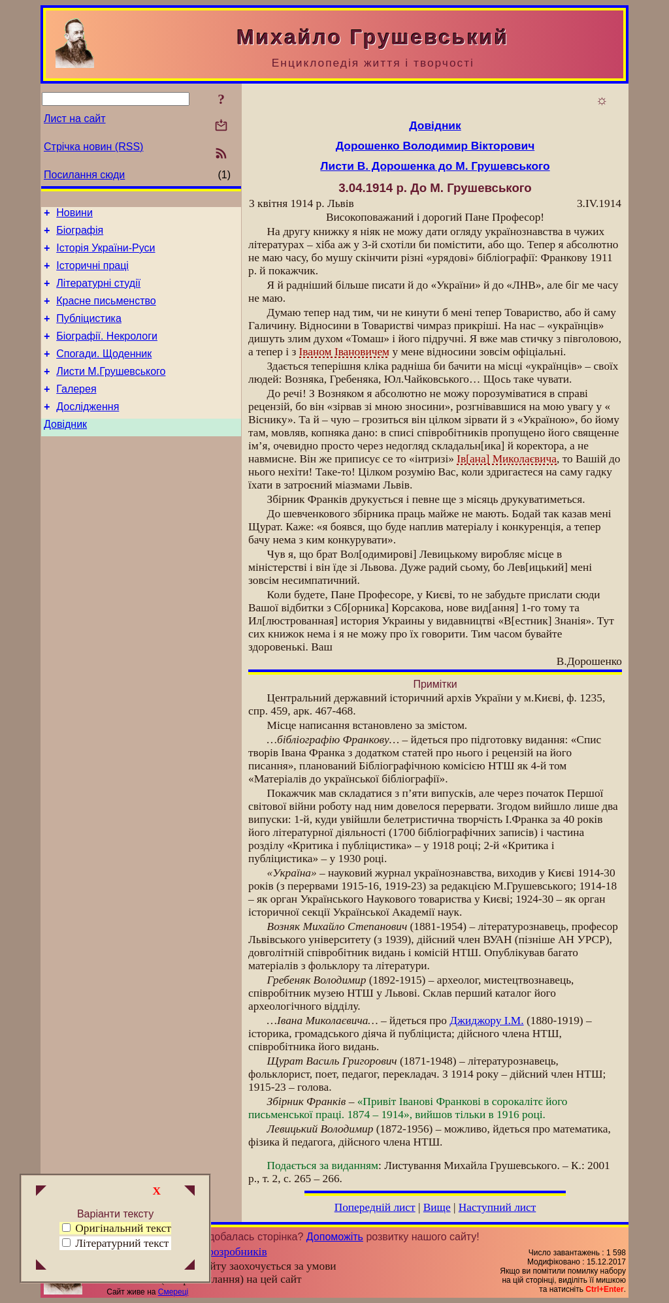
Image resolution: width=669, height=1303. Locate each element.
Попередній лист (375, 1207)
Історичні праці (92, 273)
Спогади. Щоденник (104, 371)
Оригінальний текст (116, 1228)
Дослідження (87, 430)
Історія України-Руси (105, 253)
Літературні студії (98, 292)
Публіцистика (89, 332)
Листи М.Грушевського (110, 390)
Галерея (76, 410)
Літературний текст (122, 1243)
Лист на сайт (75, 118)
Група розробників (222, 1252)
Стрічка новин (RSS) (93, 146)
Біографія (79, 234)
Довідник (65, 449)
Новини (74, 214)
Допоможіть (334, 1236)
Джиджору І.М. (486, 1020)
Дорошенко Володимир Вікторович (435, 145)
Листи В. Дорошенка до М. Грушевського (434, 165)
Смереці (173, 1291)
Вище (437, 1207)
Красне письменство (106, 312)
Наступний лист (497, 1207)
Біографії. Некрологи (106, 351)
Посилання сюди (84, 174)
